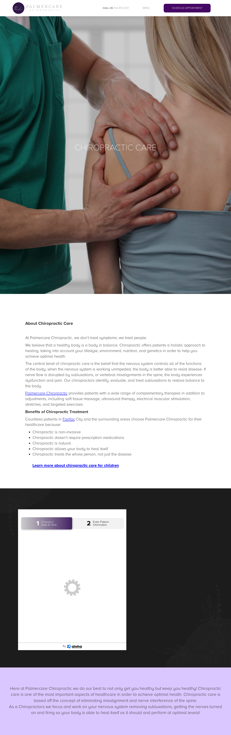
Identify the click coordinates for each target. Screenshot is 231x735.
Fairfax (69, 419)
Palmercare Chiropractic (46, 393)
